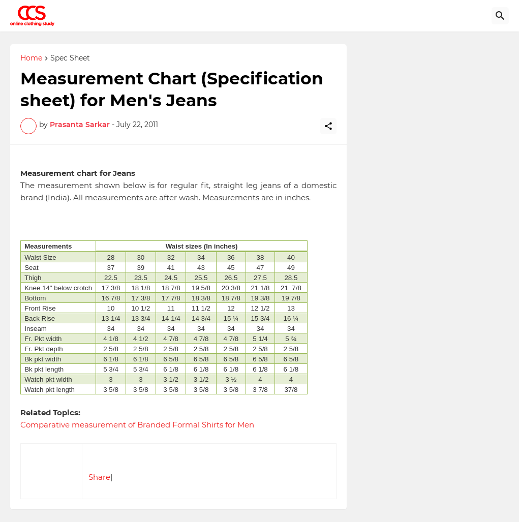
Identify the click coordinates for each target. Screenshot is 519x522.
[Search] (500, 15)
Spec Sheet (70, 58)
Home (31, 58)
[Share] (328, 126)
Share (99, 477)
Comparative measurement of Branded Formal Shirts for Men (137, 424)
